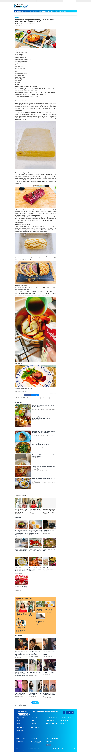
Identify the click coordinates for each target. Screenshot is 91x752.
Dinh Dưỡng (51, 11)
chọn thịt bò (31, 397)
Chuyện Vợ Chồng (34, 11)
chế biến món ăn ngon (45, 397)
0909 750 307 (49, 741)
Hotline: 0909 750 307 (32, 0)
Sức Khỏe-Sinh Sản (43, 11)
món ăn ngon (37, 397)
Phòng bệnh (34, 721)
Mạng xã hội (19, 723)
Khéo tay (17, 17)
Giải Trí (32, 720)
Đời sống (18, 721)
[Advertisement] (54, 5)
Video (56, 11)
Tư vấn (62, 721)
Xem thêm (35, 702)
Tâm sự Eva (48, 721)
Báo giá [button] (49, 744)
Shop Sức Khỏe (62, 11)
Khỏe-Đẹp (27, 11)
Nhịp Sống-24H (20, 11)
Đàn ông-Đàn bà (64, 720)
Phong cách (33, 723)
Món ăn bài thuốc (20, 730)
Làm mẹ (62, 723)
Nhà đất (18, 720)
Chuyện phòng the (50, 720)
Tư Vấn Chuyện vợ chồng (51, 723)
